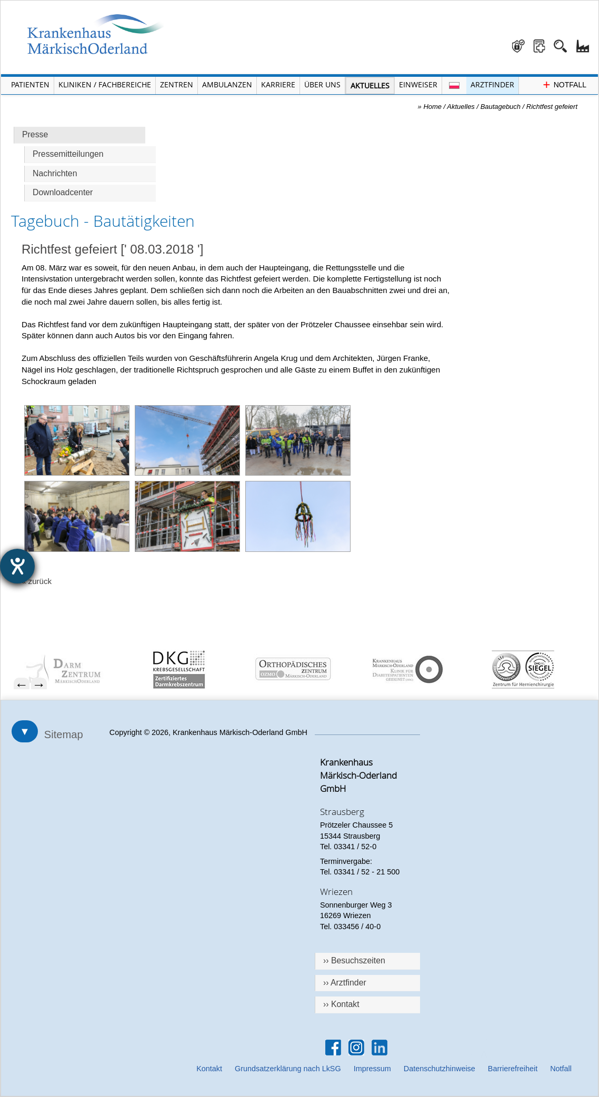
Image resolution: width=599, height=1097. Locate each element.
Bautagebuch (501, 106)
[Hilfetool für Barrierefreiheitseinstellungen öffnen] (17, 566)
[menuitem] (76, 669)
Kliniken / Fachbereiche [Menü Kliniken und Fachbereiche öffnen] (104, 84)
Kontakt (209, 1068)
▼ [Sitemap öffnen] (24, 731)
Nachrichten (55, 173)
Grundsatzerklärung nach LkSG (288, 1068)
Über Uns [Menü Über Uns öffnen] (322, 84)
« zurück (37, 581)
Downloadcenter (63, 192)
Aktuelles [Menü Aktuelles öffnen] (370, 85)
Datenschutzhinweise (439, 1068)
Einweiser (418, 84)
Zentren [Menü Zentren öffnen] (176, 84)
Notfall (561, 1068)
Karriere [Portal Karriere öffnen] (278, 84)
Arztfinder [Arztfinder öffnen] (492, 84)
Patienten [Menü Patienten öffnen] (30, 84)
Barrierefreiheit (512, 1068)
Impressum (372, 1068)
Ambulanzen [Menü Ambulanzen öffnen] (227, 84)
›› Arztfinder (344, 982)
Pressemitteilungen (68, 153)
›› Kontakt (341, 1004)
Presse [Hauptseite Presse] (35, 134)
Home (432, 106)
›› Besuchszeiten (354, 960)
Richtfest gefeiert (551, 106)
